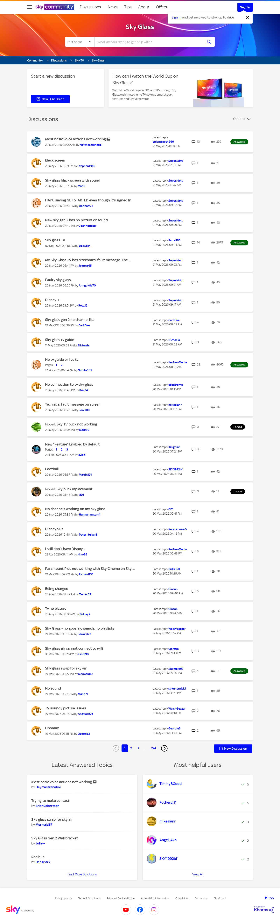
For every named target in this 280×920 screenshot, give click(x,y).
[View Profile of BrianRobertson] (47, 806)
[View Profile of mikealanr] (175, 405)
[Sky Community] (55, 7)
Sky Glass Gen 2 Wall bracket (54, 838)
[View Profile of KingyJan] (174, 447)
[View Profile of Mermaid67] (85, 674)
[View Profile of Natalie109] (85, 370)
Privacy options (63, 898)
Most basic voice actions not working (76, 139)
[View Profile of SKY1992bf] (175, 469)
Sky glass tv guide (59, 339)
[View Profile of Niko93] (82, 554)
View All (197, 874)
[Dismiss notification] (248, 17)
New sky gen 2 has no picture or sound (76, 220)
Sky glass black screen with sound (72, 180)
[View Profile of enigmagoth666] (163, 141)
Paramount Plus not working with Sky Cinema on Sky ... (90, 568)
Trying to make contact (50, 800)
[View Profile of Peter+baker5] (88, 534)
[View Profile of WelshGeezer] (177, 629)
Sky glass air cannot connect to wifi (74, 648)
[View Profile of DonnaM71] (86, 206)
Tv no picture (55, 608)
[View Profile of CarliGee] (84, 325)
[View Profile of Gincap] (173, 589)
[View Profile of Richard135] (86, 574)
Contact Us (201, 898)
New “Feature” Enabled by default (72, 444)
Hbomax (52, 728)
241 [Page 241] (153, 748)
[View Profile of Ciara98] (83, 654)
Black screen (55, 160)
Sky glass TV (55, 240)
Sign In (245, 7)
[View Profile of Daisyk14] (85, 246)
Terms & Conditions (89, 898)
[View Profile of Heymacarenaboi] (91, 145)
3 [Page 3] (138, 748)
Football (52, 469)
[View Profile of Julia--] (40, 843)
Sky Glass (140, 27)
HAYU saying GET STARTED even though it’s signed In (88, 200)
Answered (239, 141)
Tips (128, 7)
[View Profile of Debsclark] (43, 862)
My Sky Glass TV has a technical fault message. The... (87, 260)
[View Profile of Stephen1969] (86, 166)
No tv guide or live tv (61, 359)
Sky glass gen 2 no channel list (69, 319)
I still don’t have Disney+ (65, 549)
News (113, 7)
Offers (161, 7)
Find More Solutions (82, 874)
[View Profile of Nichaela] (83, 345)
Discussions (90, 7)
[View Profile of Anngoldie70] (87, 285)
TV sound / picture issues (65, 708)
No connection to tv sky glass (69, 384)
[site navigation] (29, 7)
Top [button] (271, 898)
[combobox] (148, 42)
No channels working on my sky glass (75, 509)
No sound (53, 688)
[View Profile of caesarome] (175, 385)
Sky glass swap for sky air (66, 668)
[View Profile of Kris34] (83, 390)
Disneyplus (54, 529)
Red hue (38, 857)
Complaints (181, 898)
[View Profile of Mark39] (84, 430)
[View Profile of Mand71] (83, 694)
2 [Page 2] (131, 748)
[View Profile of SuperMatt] (175, 161)
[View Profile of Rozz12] (82, 305)
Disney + (52, 300)
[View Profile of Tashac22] (85, 594)
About (143, 7)
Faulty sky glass (58, 280)
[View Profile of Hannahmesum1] (89, 514)
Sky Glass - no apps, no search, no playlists (79, 628)
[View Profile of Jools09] (84, 410)
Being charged (56, 588)
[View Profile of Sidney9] (85, 614)
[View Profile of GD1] (81, 494)
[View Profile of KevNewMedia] (177, 362)
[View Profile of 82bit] (81, 455)
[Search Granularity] (79, 42)
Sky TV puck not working (77, 424)
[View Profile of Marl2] (81, 186)
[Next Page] (164, 748)
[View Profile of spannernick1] (177, 688)
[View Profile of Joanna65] (85, 265)
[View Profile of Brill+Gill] (174, 569)
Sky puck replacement (75, 489)
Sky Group (220, 898)
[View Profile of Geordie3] (84, 733)
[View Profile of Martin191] (85, 474)
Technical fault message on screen (73, 404)
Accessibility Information (155, 898)
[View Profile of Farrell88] (174, 240)
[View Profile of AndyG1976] (85, 714)
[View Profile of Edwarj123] (84, 634)
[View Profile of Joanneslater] (87, 226)
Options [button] (239, 119)
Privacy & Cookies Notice (121, 898)
